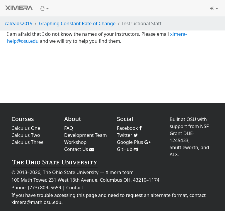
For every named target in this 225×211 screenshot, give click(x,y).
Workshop (75, 142)
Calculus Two (25, 135)
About (72, 119)
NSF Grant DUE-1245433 (189, 133)
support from (184, 126)
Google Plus (134, 142)
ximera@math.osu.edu (36, 202)
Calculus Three (27, 142)
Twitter (127, 135)
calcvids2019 (19, 23)
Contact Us (79, 149)
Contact (74, 187)
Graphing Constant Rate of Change (77, 23)
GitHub (127, 149)
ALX (174, 154)
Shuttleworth (184, 147)
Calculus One (25, 128)
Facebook (129, 128)
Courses (22, 119)
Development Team (85, 135)
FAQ (68, 128)
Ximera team (120, 172)
